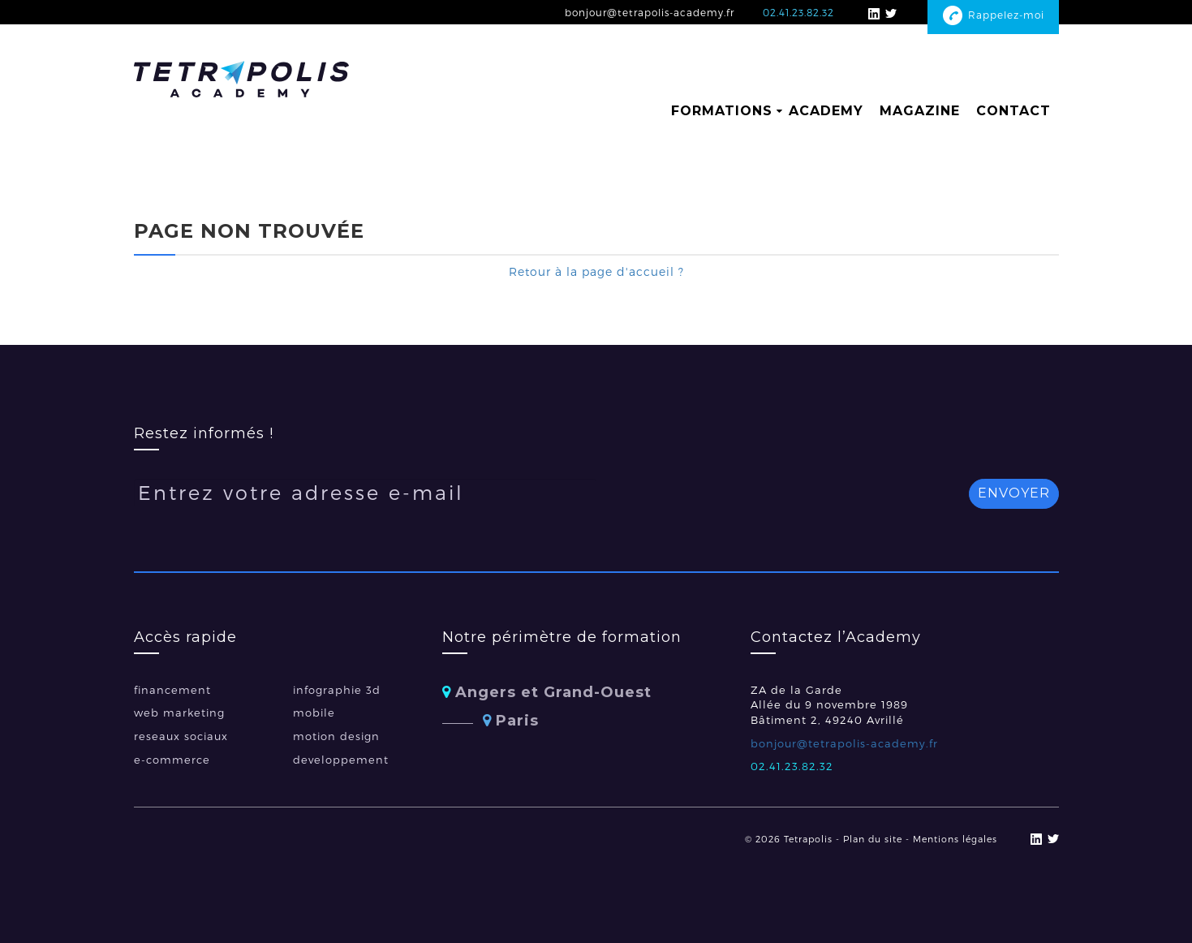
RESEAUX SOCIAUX (181, 736)
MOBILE (314, 712)
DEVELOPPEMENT (341, 759)
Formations (721, 110)
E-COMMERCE (172, 759)
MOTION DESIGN (336, 736)
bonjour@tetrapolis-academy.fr (649, 12)
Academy (826, 110)
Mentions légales (955, 838)
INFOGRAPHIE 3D (337, 689)
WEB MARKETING (179, 712)
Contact (1013, 110)
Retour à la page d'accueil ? (596, 271)
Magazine (920, 110)
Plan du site (872, 838)
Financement (172, 689)
